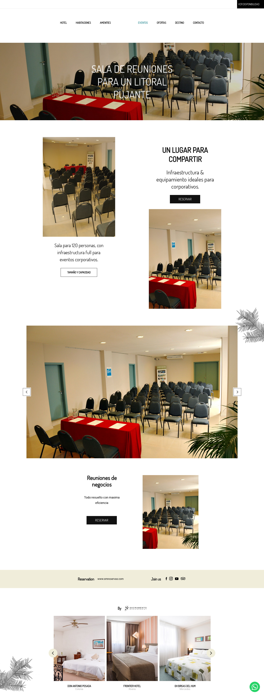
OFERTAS (161, 22)
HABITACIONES (83, 22)
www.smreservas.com (110, 578)
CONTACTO (198, 22)
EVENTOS (143, 22)
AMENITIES (105, 22)
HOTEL (63, 22)
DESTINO (179, 22)
